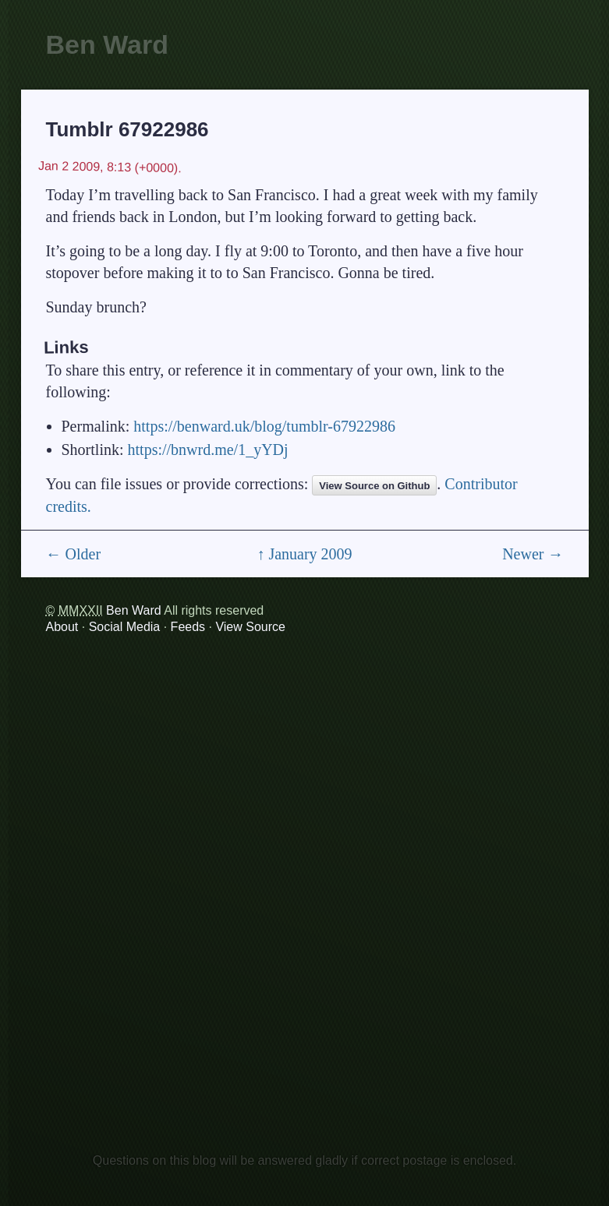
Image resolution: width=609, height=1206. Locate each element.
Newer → (532, 553)
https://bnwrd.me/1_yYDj (208, 449)
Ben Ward (107, 44)
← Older (73, 553)
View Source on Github (374, 486)
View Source (250, 626)
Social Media (125, 626)
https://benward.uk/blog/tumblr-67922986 (264, 426)
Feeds (188, 626)
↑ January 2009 (304, 553)
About (62, 626)
